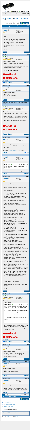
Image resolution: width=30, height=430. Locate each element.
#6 (28, 155)
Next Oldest (5, 396)
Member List (14, 11)
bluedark (5, 30)
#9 (28, 344)
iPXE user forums (18, 18)
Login (12, 13)
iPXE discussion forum (7, 18)
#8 (28, 293)
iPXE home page (11, 412)
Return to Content (24, 412)
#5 (28, 137)
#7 (28, 176)
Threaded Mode (20, 25)
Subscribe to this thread (8, 406)
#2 (28, 54)
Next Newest (12, 396)
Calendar (22, 11)
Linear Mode (26, 25)
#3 (28, 85)
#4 (28, 104)
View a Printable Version (8, 402)
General (25, 18)
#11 (28, 378)
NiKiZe (4, 103)
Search (7, 11)
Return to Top (17, 412)
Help (27, 11)
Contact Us (5, 412)
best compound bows (12, 150)
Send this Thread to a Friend (9, 404)
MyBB (8, 416)
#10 (28, 361)
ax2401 (5, 157)
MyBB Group (17, 416)
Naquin (5, 139)
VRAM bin (5, 80)
